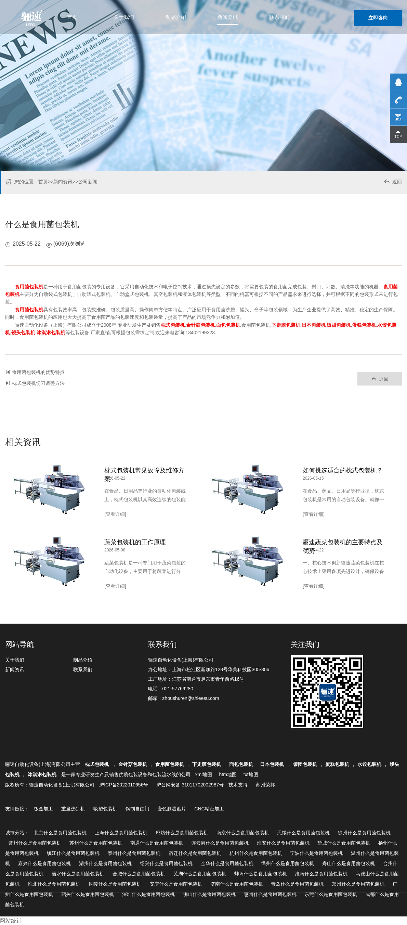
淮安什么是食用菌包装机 (283, 843)
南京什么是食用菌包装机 (242, 832)
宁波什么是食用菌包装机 (316, 853)
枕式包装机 (97, 764)
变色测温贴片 (171, 808)
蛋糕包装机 (337, 764)
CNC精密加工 (209, 808)
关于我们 (124, 17)
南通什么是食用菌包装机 (156, 843)
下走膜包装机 (206, 764)
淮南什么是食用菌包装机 (321, 873)
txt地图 (251, 774)
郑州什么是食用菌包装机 (358, 884)
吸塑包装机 (105, 808)
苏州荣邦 (265, 784)
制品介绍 (176, 17)
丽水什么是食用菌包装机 (78, 873)
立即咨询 (378, 18)
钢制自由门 (137, 808)
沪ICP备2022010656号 (123, 784)
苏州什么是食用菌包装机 (95, 843)
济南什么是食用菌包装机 (236, 884)
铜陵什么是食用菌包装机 (115, 884)
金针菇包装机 (132, 764)
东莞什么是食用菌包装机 (330, 894)
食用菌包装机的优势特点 (38, 372)
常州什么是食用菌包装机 (35, 843)
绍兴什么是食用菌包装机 (166, 863)
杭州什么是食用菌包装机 (255, 853)
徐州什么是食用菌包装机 (364, 832)
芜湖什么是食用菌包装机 (199, 873)
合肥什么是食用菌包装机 (139, 873)
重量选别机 (73, 808)
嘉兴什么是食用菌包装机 (44, 863)
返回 (392, 182)
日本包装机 (272, 764)
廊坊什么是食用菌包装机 (182, 832)
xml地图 (203, 774)
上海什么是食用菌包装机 (121, 832)
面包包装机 (241, 764)
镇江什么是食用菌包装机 (73, 853)
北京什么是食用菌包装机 (60, 832)
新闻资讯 (227, 17)
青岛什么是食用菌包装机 (297, 884)
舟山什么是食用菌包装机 (348, 863)
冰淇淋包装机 (42, 774)
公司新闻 (87, 181)
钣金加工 (43, 808)
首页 (72, 17)
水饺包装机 (369, 764)
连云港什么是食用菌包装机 (220, 843)
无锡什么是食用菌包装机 (303, 832)
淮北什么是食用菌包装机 (54, 884)
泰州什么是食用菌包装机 (134, 853)
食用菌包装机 (169, 764)
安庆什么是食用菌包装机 (175, 884)
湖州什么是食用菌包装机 (105, 863)
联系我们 (279, 17)
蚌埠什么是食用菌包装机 (260, 873)
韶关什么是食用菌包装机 (87, 894)
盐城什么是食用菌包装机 (343, 843)
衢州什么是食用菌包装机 (287, 863)
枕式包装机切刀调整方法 (38, 383)
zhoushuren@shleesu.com (190, 698)
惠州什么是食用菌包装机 (270, 894)
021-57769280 (177, 688)
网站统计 (11, 921)
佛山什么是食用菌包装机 (209, 894)
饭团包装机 (305, 764)
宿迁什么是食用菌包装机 (195, 853)
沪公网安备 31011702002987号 (190, 784)
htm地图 (227, 774)
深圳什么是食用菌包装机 (148, 894)
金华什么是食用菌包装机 (227, 863)
